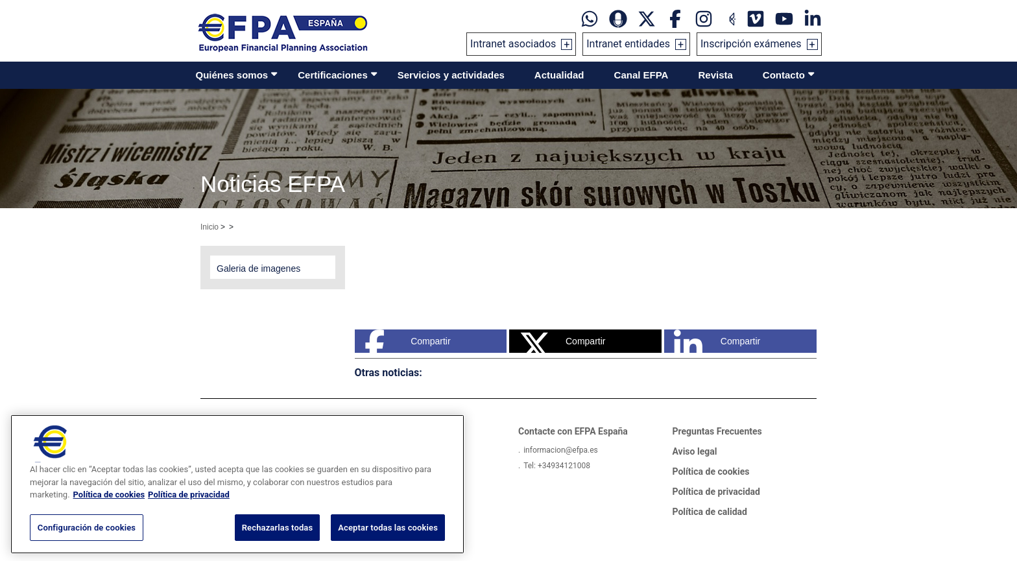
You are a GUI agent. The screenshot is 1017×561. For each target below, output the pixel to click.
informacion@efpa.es (560, 450)
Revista (715, 74)
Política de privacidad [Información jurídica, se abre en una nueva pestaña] (189, 510)
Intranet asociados (513, 44)
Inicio (209, 227)
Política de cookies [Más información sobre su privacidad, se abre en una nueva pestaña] (109, 510)
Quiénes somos (232, 74)
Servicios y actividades (451, 74)
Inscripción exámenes (751, 44)
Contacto (784, 74)
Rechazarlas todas (277, 543)
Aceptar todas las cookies (388, 543)
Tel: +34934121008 (556, 465)
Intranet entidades (628, 44)
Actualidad (559, 74)
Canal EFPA (641, 74)
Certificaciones (333, 74)
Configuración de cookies (87, 543)
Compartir (408, 341)
